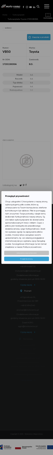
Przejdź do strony (26, 259)
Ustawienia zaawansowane (26, 253)
